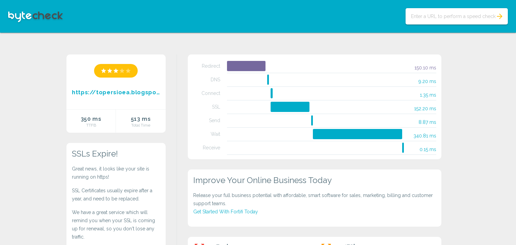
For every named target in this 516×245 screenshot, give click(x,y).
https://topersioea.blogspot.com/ (116, 92)
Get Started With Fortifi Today (225, 211)
